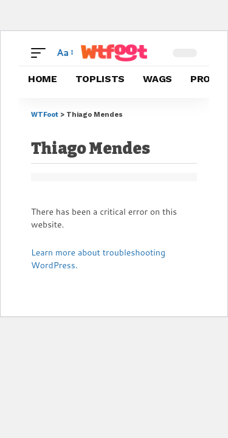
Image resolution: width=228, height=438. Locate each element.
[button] (41, 53)
